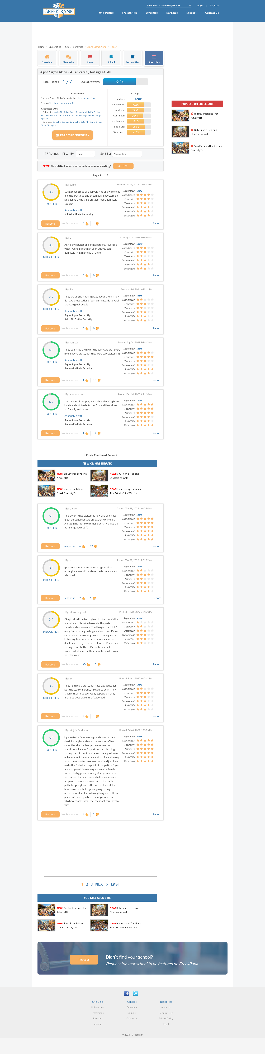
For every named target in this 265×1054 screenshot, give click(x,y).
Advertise (132, 1007)
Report (157, 223)
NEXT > (101, 884)
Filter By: (68, 153)
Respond (50, 223)
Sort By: (105, 153)
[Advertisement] (100, 848)
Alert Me (123, 166)
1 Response (68, 546)
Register (214, 5)
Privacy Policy (166, 1018)
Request (191, 13)
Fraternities (129, 13)
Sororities (152, 13)
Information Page (87, 98)
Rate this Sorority (72, 135)
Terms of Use (166, 1013)
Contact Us (212, 13)
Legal (166, 1024)
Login (200, 5)
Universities (106, 13)
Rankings (172, 13)
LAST (115, 884)
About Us (166, 1007)
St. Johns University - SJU (62, 103)
